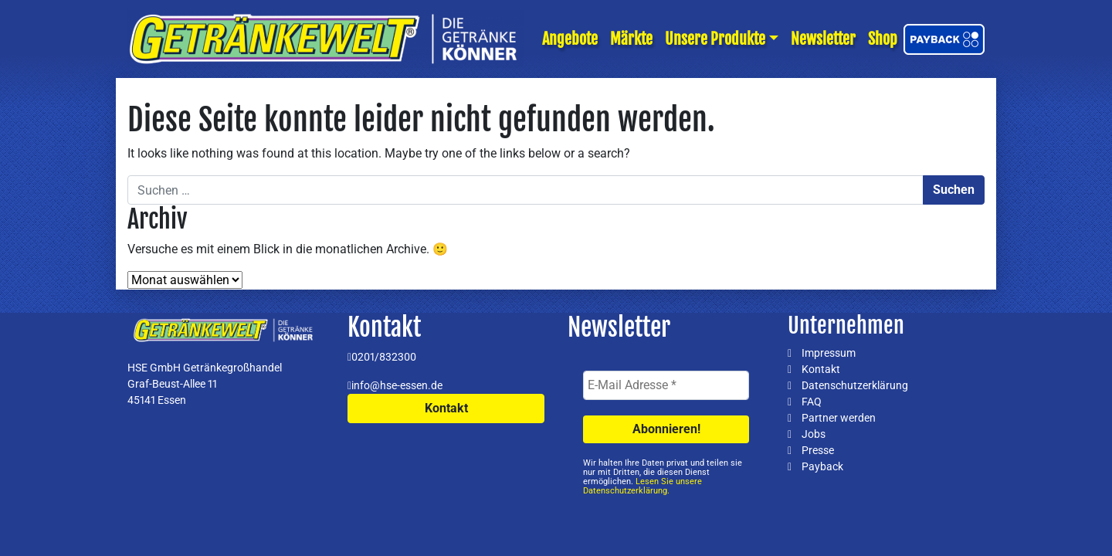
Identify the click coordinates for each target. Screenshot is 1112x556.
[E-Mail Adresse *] (666, 385)
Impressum (829, 353)
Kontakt (446, 408)
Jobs (814, 434)
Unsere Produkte (715, 39)
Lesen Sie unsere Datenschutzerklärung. (642, 486)
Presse (818, 450)
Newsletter (823, 39)
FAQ (812, 401)
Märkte (631, 39)
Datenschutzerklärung (855, 385)
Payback (822, 466)
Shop (882, 39)
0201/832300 (383, 357)
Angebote (570, 39)
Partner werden (839, 418)
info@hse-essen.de (396, 385)
